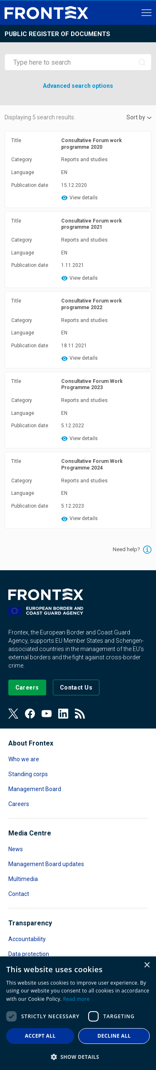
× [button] (147, 965)
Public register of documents (57, 34)
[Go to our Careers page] (27, 687)
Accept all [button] (40, 1035)
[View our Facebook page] (30, 714)
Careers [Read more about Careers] (18, 804)
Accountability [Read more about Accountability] (27, 939)
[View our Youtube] (47, 714)
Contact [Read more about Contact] (18, 894)
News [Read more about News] (15, 849)
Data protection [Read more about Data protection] (28, 954)
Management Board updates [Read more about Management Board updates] (46, 864)
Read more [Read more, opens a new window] (76, 998)
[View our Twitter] (13, 714)
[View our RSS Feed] (80, 714)
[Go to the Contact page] (76, 687)
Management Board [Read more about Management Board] (34, 789)
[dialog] (78, 1013)
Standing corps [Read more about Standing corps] (28, 774)
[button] (78, 1056)
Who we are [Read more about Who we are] (23, 759)
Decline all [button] (114, 1035)
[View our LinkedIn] (63, 714)
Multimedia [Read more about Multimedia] (23, 879)
